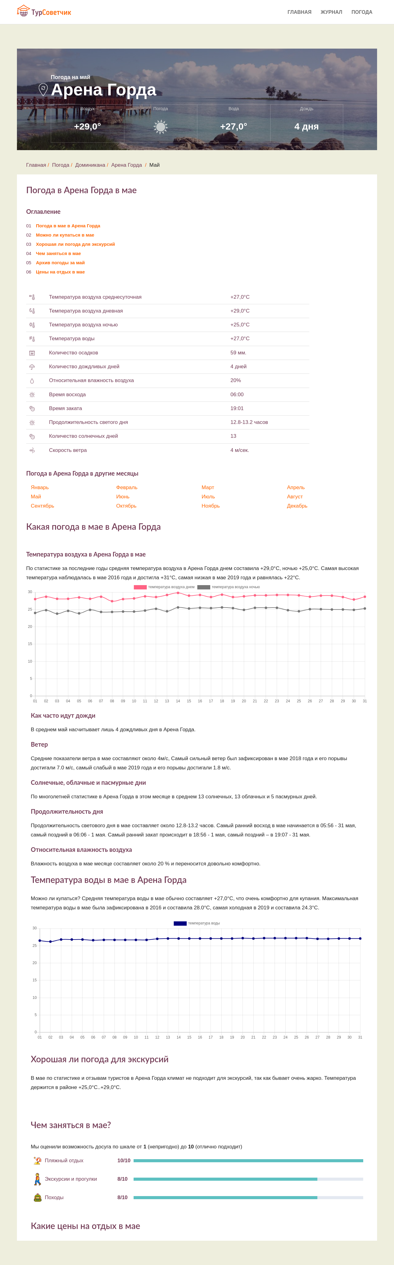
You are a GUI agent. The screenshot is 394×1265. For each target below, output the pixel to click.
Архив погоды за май (60, 262)
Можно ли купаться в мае (65, 234)
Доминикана (90, 165)
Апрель (296, 487)
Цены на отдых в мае (60, 271)
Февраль (127, 487)
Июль (208, 497)
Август (295, 497)
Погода (362, 12)
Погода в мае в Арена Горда (68, 225)
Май (36, 497)
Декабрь (297, 506)
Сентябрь (42, 506)
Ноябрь (211, 506)
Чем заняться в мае (58, 253)
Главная (299, 12)
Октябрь (126, 506)
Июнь (123, 497)
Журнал (331, 12)
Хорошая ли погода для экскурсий (75, 244)
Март (208, 487)
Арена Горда (126, 165)
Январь (40, 487)
